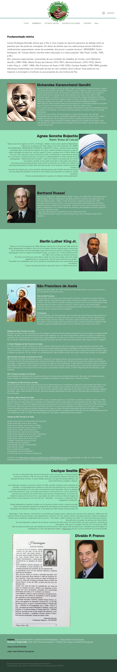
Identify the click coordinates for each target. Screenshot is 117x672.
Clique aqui (66, 529)
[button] (37, 23)
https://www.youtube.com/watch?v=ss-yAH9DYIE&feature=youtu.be (45, 457)
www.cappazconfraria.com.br (39, 663)
